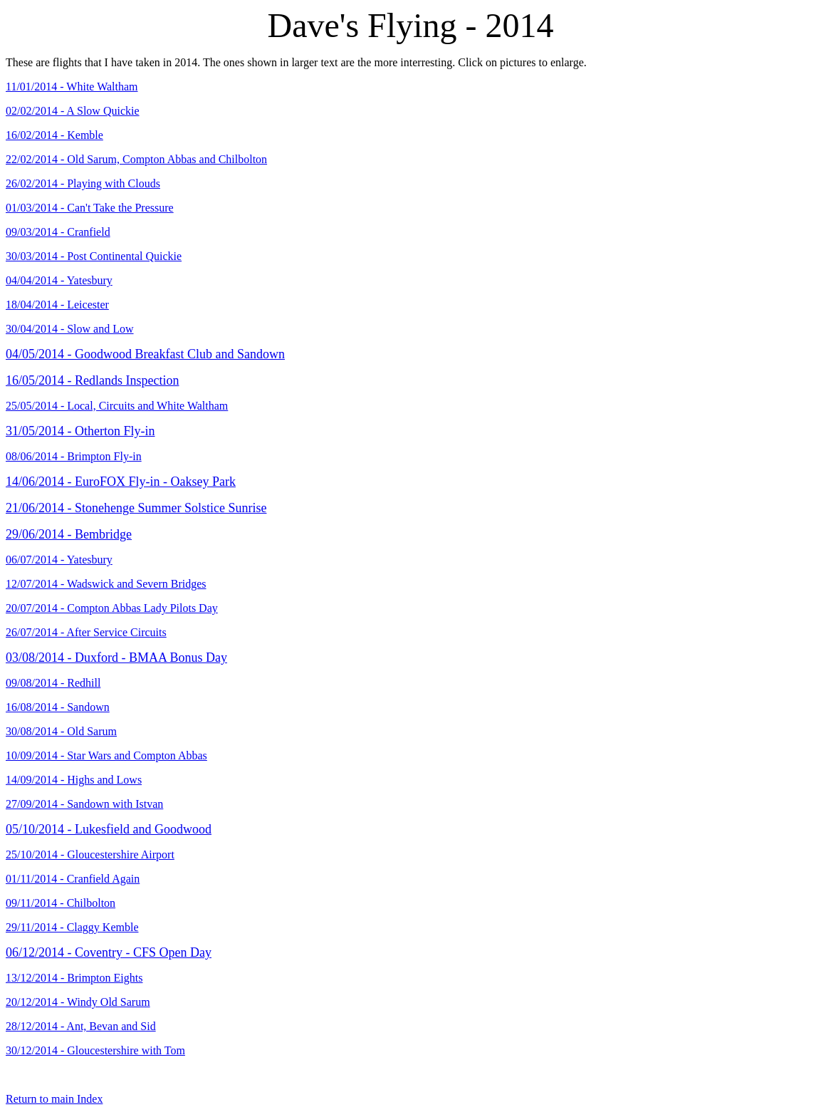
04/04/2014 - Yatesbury (59, 280)
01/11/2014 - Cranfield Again (73, 879)
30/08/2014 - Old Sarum (61, 731)
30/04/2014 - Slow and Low (70, 329)
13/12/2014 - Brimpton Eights (74, 978)
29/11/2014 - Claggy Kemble (72, 927)
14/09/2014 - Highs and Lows (74, 780)
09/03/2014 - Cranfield (58, 232)
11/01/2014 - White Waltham (72, 86)
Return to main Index (54, 1099)
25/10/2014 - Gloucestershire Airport (90, 854)
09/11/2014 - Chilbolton (60, 903)
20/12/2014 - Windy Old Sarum (78, 1002)
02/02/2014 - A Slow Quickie (73, 111)
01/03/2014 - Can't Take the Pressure (90, 208)
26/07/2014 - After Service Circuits (86, 632)
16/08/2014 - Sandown (58, 707)
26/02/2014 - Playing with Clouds (83, 183)
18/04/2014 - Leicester (57, 304)
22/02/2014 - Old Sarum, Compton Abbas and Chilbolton (136, 159)
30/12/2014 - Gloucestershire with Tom (95, 1050)
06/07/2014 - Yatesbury (59, 560)
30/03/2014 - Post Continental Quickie (94, 256)
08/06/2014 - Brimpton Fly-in (74, 456)
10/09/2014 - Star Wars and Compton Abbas (106, 755)
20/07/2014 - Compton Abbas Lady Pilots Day (112, 608)
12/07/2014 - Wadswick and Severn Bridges (106, 584)
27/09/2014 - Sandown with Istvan (84, 804)
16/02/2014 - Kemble (54, 135)
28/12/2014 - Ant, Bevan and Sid (81, 1026)
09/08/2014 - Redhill (53, 683)
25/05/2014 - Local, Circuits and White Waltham (117, 406)
